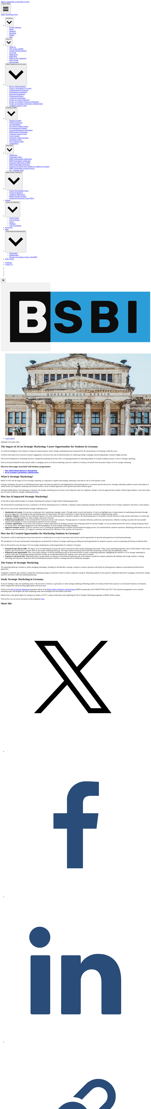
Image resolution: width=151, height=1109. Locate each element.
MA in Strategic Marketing (20, 589)
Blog (6, 229)
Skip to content (6, 2)
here (37, 492)
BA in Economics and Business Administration (22, 472)
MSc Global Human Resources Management (21, 470)
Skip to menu (15, 2)
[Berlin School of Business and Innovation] (75, 351)
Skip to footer (24, 2)
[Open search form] (3, 280)
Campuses (8, 262)
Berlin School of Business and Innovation (61, 589)
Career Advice (10, 438)
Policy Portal (9, 259)
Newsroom (8, 227)
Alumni (7, 200)
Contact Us (9, 264)
